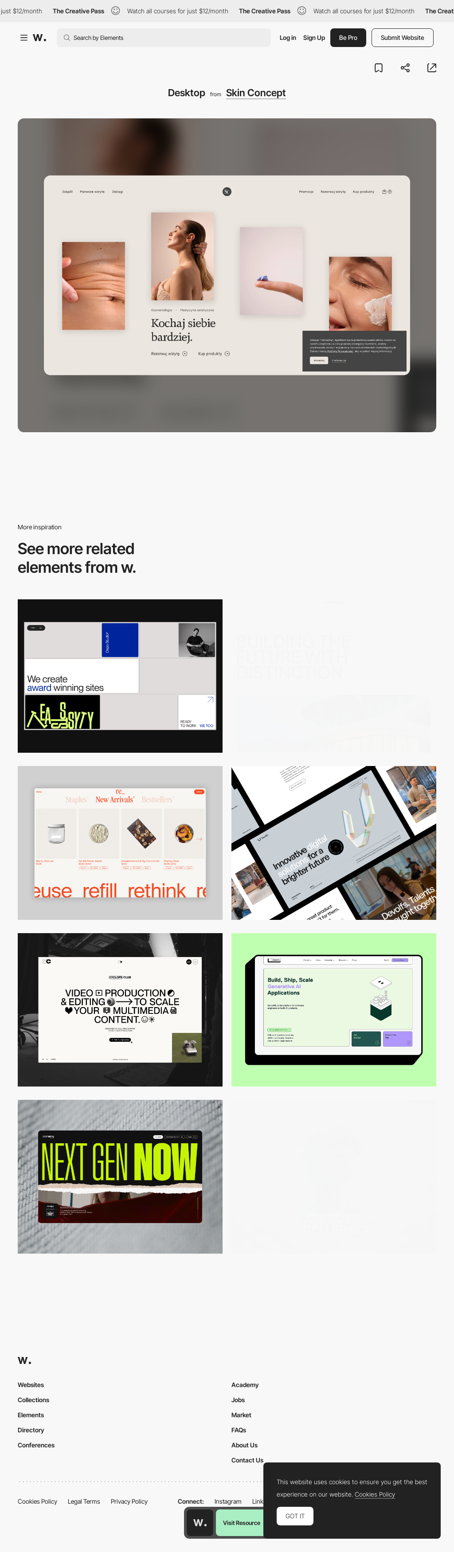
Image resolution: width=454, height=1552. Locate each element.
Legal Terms (84, 1501)
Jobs (238, 1399)
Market (241, 1415)
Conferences (36, 1445)
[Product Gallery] (120, 843)
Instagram (228, 1501)
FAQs (238, 1430)
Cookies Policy (37, 1501)
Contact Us (247, 1460)
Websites (31, 1384)
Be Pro (348, 37)
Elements (31, 1415)
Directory (31, 1430)
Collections (33, 1399)
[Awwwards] (39, 37)
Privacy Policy (129, 1501)
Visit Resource (241, 1522)
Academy (245, 1384)
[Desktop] (120, 676)
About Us (244, 1445)
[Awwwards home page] (200, 1522)
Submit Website (402, 37)
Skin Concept (256, 93)
